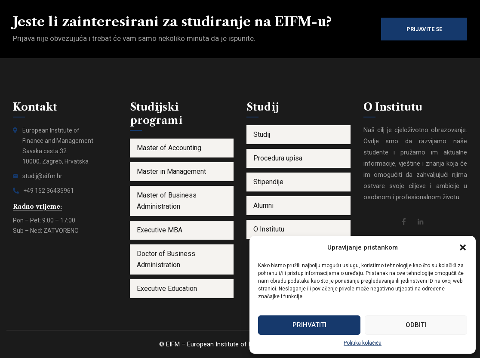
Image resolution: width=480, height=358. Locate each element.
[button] (462, 247)
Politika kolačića (363, 343)
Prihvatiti (309, 325)
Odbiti (416, 325)
